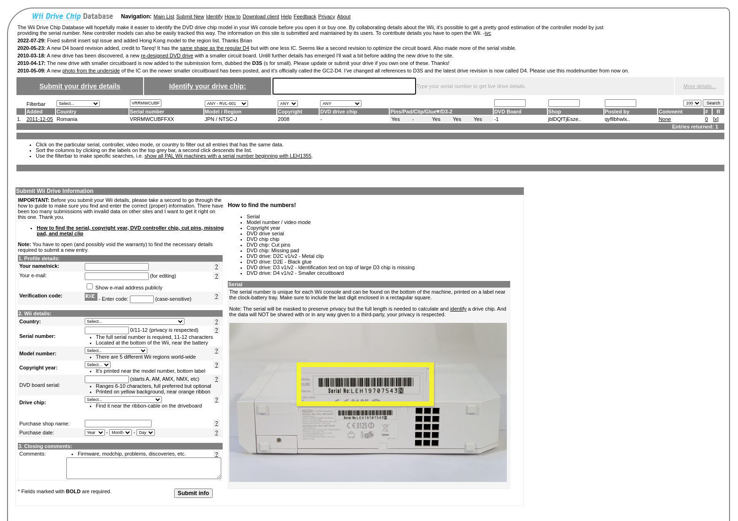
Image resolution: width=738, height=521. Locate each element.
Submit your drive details (80, 86)
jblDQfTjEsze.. (564, 119)
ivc (488, 33)
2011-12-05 (39, 119)
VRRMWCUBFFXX (152, 119)
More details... (699, 86)
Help (286, 16)
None (664, 119)
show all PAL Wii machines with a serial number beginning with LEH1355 (228, 156)
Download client (260, 16)
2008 (283, 119)
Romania (66, 119)
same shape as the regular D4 (214, 48)
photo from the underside (91, 70)
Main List (163, 16)
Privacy (326, 16)
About (344, 16)
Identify (214, 16)
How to (233, 16)
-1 (496, 119)
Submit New (190, 16)
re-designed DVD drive (167, 55)
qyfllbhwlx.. (617, 119)
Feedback (305, 16)
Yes (395, 119)
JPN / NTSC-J (221, 119)
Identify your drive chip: (207, 86)
